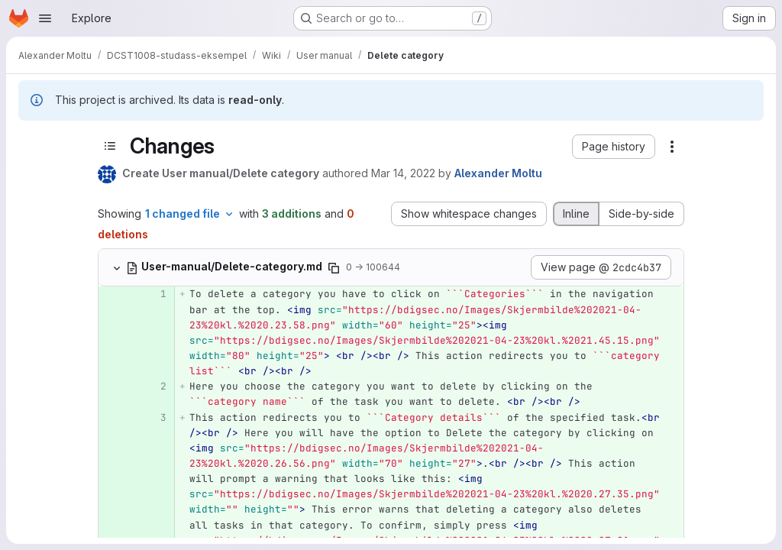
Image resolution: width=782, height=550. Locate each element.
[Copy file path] (334, 268)
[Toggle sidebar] (110, 146)
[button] (613, 146)
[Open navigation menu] (45, 18)
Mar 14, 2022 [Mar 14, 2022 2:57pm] (403, 173)
